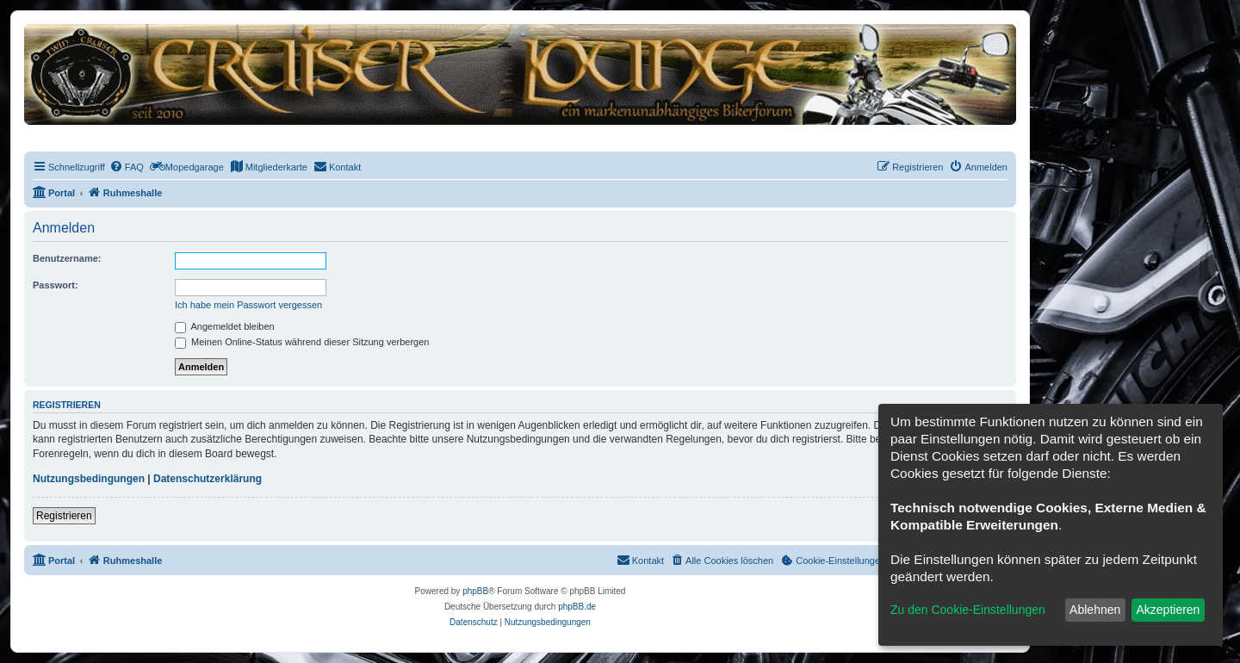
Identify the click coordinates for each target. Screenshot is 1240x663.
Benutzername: (67, 258)
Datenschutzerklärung (207, 479)
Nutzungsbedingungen (89, 479)
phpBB (475, 591)
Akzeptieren (1168, 610)
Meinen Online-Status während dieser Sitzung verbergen (302, 342)
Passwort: (55, 285)
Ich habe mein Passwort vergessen (248, 305)
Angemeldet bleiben (225, 326)
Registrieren (64, 516)
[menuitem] (126, 167)
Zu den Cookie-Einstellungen (967, 610)
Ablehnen (1095, 610)
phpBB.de (577, 606)
